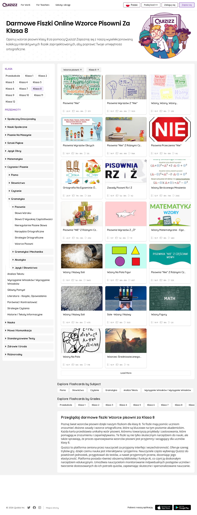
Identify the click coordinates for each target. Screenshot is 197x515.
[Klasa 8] (93, 69)
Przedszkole (13, 75)
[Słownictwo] (78, 390)
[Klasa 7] (165, 405)
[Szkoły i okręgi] (63, 4)
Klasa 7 (23, 88)
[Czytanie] (95, 390)
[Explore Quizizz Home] (9, 5)
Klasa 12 (10, 101)
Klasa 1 (29, 75)
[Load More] (126, 373)
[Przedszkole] (65, 405)
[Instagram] (39, 507)
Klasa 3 (10, 82)
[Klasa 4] (123, 405)
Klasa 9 (10, 95)
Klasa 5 (37, 82)
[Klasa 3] (109, 405)
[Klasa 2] (95, 405)
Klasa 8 (37, 88)
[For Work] (25, 4)
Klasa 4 (23, 82)
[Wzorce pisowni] (72, 69)
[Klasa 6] (151, 405)
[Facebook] (34, 507)
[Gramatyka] (111, 390)
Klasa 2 (42, 75)
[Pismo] (62, 390)
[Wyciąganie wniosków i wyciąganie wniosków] (168, 390)
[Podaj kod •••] (150, 4)
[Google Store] (182, 507)
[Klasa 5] (137, 405)
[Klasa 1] (82, 405)
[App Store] (163, 507)
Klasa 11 (38, 95)
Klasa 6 (10, 88)
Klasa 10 (24, 95)
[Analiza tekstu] (131, 390)
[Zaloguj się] (170, 4)
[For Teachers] (43, 4)
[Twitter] (28, 507)
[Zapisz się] (187, 4)
